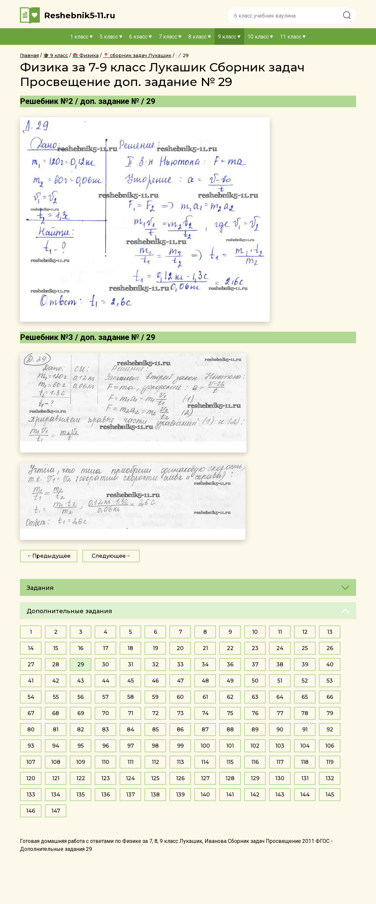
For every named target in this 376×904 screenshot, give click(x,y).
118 (305, 762)
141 (230, 794)
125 (155, 778)
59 (155, 697)
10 (255, 632)
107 (30, 762)
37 (255, 664)
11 (280, 632)
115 (230, 762)
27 (31, 664)
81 (55, 729)
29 (80, 664)
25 (305, 648)
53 (330, 681)
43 (80, 681)
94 (55, 746)
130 (279, 778)
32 (155, 664)
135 (80, 794)
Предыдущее (51, 556)
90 (279, 729)
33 (180, 664)
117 (280, 762)
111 (131, 762)
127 (205, 778)
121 (55, 778)
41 (31, 681)
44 (105, 681)
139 (180, 794)
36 (230, 664)
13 (329, 632)
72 (155, 713)
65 (305, 697)
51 (279, 681)
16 (80, 648)
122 (80, 778)
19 (155, 648)
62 (230, 697)
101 (230, 746)
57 (105, 697)
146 (30, 811)
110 (105, 762)
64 (279, 697)
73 (180, 713)
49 (230, 681)
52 (305, 681)
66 (330, 697)
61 (205, 697)
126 (180, 778)
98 (155, 746)
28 (55, 664)
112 (155, 762)
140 (205, 794)
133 (31, 794)
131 (305, 778)
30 (105, 664)
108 (55, 762)
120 (30, 778)
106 (329, 746)
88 (230, 729)
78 (304, 713)
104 (305, 746)
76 (255, 713)
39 (305, 664)
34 (205, 664)
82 (80, 729)
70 (105, 713)
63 (255, 697)
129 (255, 778)
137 (130, 794)
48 (205, 681)
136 (105, 794)
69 (80, 713)
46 (155, 681)
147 (55, 811)
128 (230, 778)
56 (80, 697)
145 (330, 794)
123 (105, 778)
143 (279, 794)
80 (31, 729)
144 (305, 794)
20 (180, 648)
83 (105, 729)
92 (330, 729)
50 (255, 681)
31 (130, 664)
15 (55, 648)
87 (205, 729)
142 (254, 794)
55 (56, 697)
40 (329, 664)
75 (230, 713)
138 (155, 794)
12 (305, 632)
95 (80, 746)
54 (31, 697)
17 (105, 648)
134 (55, 794)
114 (205, 762)
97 (130, 746)
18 (130, 648)
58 (130, 697)
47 (180, 681)
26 (330, 648)
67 (31, 713)
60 (180, 697)
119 (329, 762)
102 (254, 746)
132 (330, 778)
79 (330, 713)
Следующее (109, 556)
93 (31, 746)
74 (205, 713)
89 (254, 729)
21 (205, 648)
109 (80, 762)
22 (230, 648)
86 (180, 729)
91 (305, 729)
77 (280, 713)
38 (279, 664)
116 (255, 762)
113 (180, 762)
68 (55, 713)
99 (180, 746)
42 (55, 681)
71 (130, 713)
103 (279, 746)
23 (255, 648)
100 (205, 746)
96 (105, 746)
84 (130, 729)
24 (279, 648)
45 (130, 681)
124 (130, 778)
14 (31, 648)
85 (155, 729)
